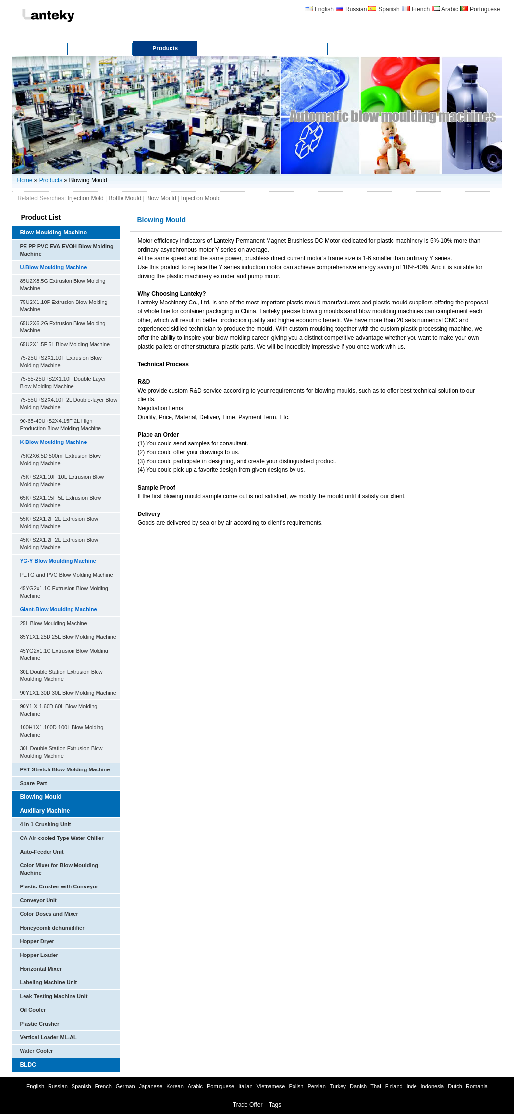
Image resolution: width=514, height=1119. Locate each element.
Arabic (449, 9)
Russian (356, 9)
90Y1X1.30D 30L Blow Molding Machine (68, 693)
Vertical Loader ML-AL (48, 1037)
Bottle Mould (124, 198)
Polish (296, 1086)
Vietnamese (271, 1086)
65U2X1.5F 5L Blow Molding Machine (65, 344)
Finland (394, 1086)
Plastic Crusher (40, 1023)
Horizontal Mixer (41, 969)
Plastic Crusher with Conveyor (59, 886)
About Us (100, 48)
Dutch (455, 1086)
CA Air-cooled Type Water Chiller (62, 838)
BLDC (28, 1064)
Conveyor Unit (38, 900)
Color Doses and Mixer (49, 914)
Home (40, 48)
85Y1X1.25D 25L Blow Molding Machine (68, 637)
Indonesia (432, 1086)
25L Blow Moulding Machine (53, 623)
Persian (316, 1086)
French (421, 9)
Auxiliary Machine (45, 810)
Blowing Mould (41, 796)
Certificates (233, 48)
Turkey (338, 1086)
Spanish (388, 9)
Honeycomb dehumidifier (52, 928)
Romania (477, 1086)
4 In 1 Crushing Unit (45, 824)
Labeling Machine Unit (48, 982)
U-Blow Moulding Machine (53, 267)
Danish (358, 1086)
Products (165, 48)
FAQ (424, 48)
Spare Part (33, 783)
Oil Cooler (33, 1010)
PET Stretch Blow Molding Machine (65, 769)
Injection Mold (86, 198)
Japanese (151, 1086)
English (324, 9)
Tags (275, 1104)
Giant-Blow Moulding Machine (58, 609)
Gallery (299, 48)
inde (412, 1086)
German (125, 1086)
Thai (375, 1086)
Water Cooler (36, 1051)
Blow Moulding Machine (53, 232)
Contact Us (362, 48)
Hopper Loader (39, 955)
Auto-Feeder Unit (42, 852)
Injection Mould (201, 198)
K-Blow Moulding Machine (53, 442)
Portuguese (485, 9)
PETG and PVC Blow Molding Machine (66, 575)
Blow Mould (161, 198)
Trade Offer (248, 1104)
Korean (174, 1086)
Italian (245, 1086)
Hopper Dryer (37, 941)
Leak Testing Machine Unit (54, 996)
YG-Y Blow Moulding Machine (58, 561)
